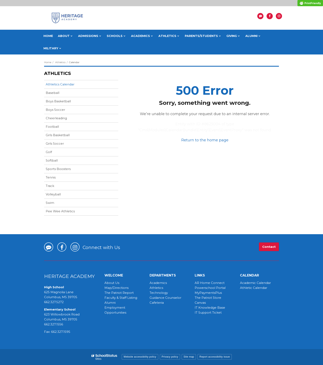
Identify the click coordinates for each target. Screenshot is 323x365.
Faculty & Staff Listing (120, 298)
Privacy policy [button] (170, 356)
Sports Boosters (58, 169)
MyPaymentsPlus (208, 293)
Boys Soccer (55, 110)
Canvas (200, 303)
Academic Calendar (255, 283)
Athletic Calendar (253, 288)
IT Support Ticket (208, 312)
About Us (111, 283)
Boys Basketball (58, 101)
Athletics (60, 62)
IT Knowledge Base (210, 307)
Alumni (110, 303)
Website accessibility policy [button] (140, 356)
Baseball (52, 93)
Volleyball (53, 194)
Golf (49, 152)
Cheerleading (56, 118)
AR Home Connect (210, 283)
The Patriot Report (119, 293)
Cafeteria (157, 303)
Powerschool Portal (210, 288)
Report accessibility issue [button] (214, 356)
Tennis (51, 177)
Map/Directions (116, 288)
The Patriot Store (208, 298)
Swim (50, 203)
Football (52, 127)
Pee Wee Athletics (60, 211)
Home (47, 62)
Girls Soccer (55, 143)
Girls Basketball (58, 135)
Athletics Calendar (60, 84)
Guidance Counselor (165, 298)
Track (50, 186)
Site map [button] (189, 356)
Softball (52, 160)
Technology (159, 293)
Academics (158, 283)
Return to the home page (204, 140)
